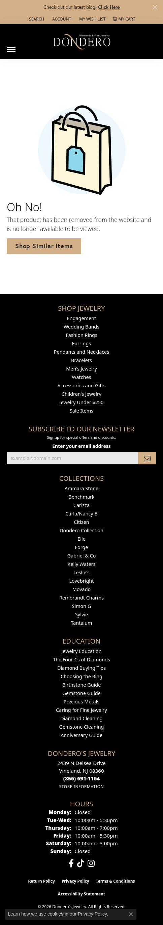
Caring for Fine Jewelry (81, 710)
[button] (36, 19)
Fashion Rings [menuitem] (81, 335)
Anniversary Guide (81, 735)
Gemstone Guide (81, 693)
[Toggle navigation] (11, 47)
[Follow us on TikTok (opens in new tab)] (80, 863)
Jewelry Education (81, 651)
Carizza (81, 505)
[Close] (155, 7)
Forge (81, 547)
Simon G (81, 606)
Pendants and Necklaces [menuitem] (81, 352)
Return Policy (41, 881)
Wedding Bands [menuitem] (81, 326)
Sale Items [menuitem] (81, 411)
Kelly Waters (82, 564)
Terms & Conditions (115, 881)
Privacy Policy (75, 881)
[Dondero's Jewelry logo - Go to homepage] (81, 41)
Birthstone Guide (81, 685)
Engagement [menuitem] (81, 318)
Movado (81, 589)
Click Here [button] (109, 7)
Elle (81, 539)
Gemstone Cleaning (81, 727)
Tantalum (81, 623)
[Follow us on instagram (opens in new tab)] (91, 863)
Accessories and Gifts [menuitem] (82, 385)
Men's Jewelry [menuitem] (81, 368)
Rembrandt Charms (81, 597)
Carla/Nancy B (81, 513)
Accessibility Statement (81, 894)
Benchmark (81, 497)
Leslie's (81, 572)
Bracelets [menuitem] (81, 360)
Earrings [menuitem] (81, 343)
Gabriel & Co (81, 555)
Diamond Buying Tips (81, 668)
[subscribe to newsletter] (147, 458)
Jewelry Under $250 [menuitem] (82, 402)
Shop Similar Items (44, 246)
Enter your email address (81, 446)
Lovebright (81, 581)
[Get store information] (81, 786)
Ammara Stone (81, 488)
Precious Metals (81, 701)
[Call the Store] (81, 778)
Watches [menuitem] (81, 377)
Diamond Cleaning (81, 718)
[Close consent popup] (131, 914)
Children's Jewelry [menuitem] (81, 394)
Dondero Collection (81, 530)
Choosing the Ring (81, 676)
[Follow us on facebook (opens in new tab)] (71, 863)
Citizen (81, 522)
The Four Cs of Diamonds (81, 659)
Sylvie (81, 614)
